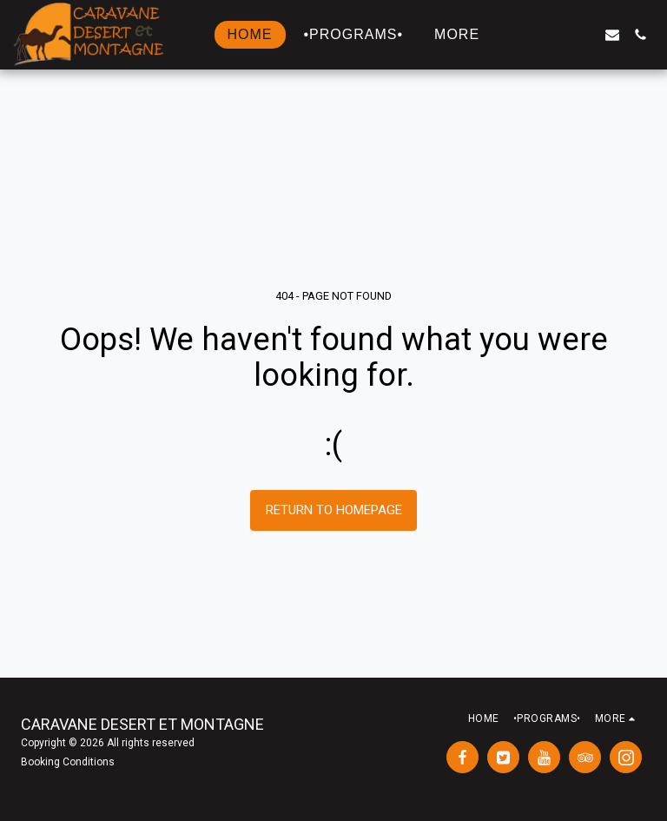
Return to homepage (334, 510)
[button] (529, 35)
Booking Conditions (68, 762)
